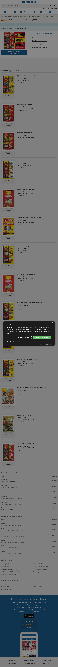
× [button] (52, 322)
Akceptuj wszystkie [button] (42, 337)
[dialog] (29, 333)
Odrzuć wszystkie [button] (23, 337)
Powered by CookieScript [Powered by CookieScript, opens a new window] (45, 344)
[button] (13, 342)
